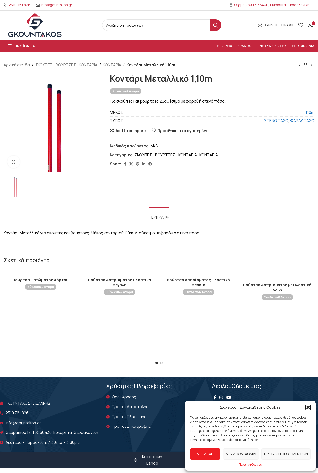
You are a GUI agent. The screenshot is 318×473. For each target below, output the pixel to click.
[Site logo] (35, 24)
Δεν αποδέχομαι (241, 453)
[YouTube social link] (228, 397)
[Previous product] (299, 65)
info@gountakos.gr (56, 4)
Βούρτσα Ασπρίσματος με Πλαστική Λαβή (277, 287)
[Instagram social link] (221, 397)
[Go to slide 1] (156, 363)
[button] (308, 407)
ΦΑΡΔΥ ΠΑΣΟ (302, 120)
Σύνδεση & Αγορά (125, 91)
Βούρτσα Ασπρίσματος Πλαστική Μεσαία (198, 282)
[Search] (161, 25)
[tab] (159, 214)
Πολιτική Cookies (250, 464)
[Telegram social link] (150, 164)
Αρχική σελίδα (17, 65)
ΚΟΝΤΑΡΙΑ (112, 65)
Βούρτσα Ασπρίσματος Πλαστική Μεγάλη (119, 282)
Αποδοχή (205, 453)
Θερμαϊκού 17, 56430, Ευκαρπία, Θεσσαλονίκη (271, 4)
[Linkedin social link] (144, 164)
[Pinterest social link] (137, 164)
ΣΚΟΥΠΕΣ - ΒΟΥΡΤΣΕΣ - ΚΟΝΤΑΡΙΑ (66, 65)
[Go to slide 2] (161, 363)
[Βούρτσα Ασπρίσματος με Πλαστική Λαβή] (277, 274)
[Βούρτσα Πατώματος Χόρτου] (41, 272)
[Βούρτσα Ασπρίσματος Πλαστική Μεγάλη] (120, 272)
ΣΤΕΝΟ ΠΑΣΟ (276, 120)
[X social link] (131, 164)
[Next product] (311, 65)
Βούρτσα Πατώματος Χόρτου (41, 279)
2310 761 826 (19, 4)
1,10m (310, 112)
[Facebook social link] (125, 164)
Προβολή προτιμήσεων (286, 453)
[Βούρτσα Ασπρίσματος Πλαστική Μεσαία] (198, 272)
